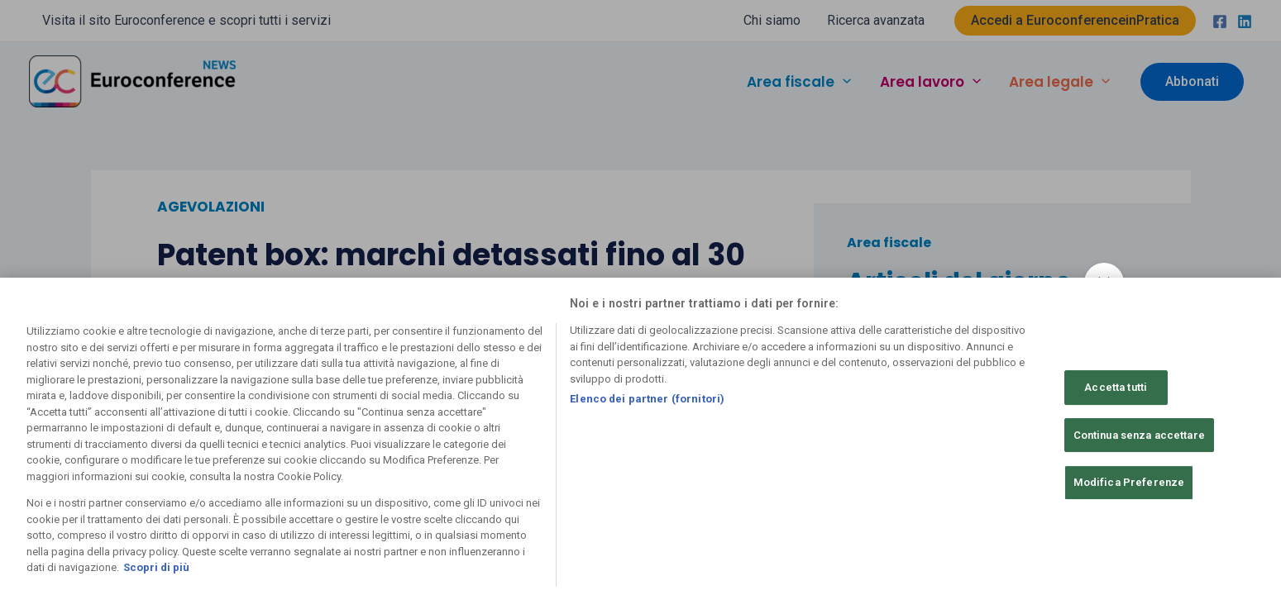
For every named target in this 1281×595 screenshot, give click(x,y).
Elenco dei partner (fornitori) (647, 399)
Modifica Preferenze (1128, 482)
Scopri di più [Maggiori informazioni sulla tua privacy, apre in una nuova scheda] (156, 567)
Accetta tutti (1115, 387)
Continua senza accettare (1139, 435)
